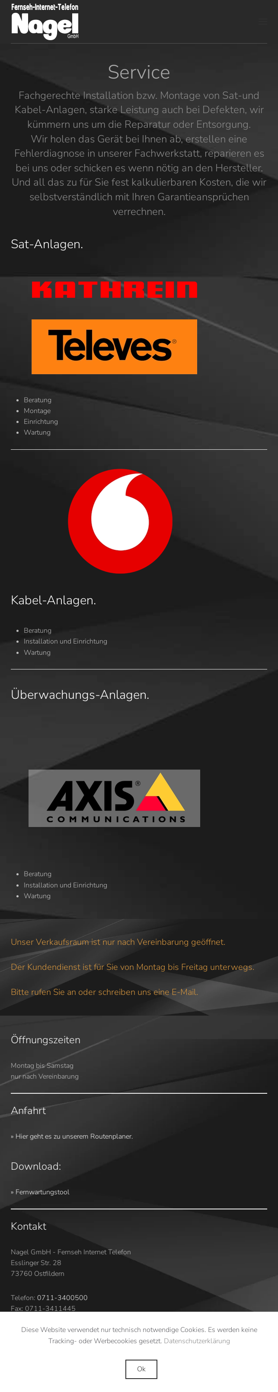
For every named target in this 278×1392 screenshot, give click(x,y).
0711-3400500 (61, 1298)
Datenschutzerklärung (197, 1341)
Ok (141, 1369)
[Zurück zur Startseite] (45, 21)
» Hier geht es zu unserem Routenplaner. (71, 1136)
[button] (263, 21)
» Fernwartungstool (39, 1192)
